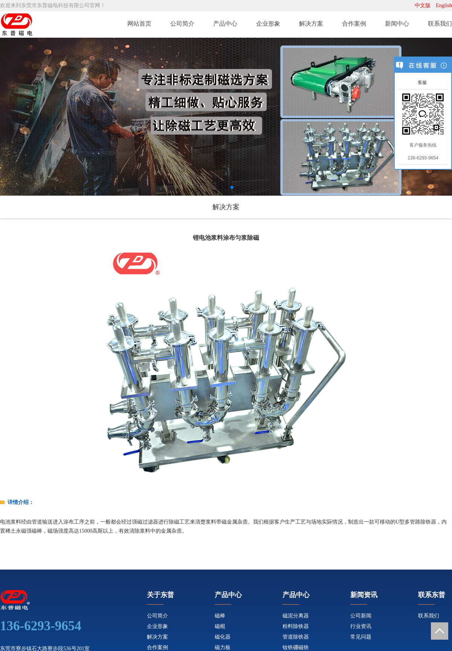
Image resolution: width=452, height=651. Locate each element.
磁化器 (223, 637)
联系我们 (440, 23)
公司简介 (182, 23)
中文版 (423, 5)
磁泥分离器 (295, 616)
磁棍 (220, 626)
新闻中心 (397, 23)
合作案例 (354, 23)
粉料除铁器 (295, 626)
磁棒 (220, 616)
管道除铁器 (295, 637)
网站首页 (139, 23)
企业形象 (268, 23)
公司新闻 (360, 616)
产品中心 (225, 23)
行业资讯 (360, 626)
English (444, 5)
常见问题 (360, 637)
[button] (219, 187)
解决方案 (311, 23)
